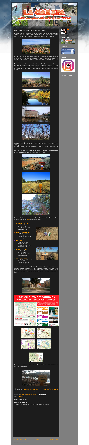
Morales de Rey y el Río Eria (31, 389)
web (38, 217)
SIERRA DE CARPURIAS (22, 258)
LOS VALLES (19, 240)
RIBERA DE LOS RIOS (21, 249)
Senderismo (21, 396)
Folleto (28, 219)
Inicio (37, 439)
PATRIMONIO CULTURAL (22, 223)
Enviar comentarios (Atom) (25, 442)
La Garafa (71, 29)
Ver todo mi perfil (70, 30)
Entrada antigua (53, 439)
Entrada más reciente (20, 439)
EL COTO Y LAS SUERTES (23, 232)
